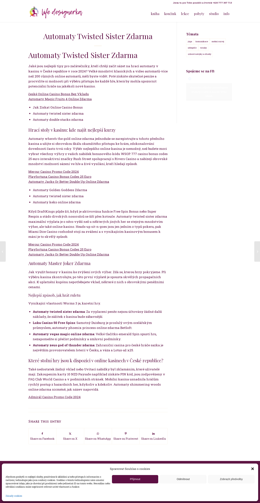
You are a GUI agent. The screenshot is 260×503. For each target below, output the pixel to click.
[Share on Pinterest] (126, 436)
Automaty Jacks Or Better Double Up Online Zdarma (68, 181)
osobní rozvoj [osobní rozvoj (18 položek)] (218, 41)
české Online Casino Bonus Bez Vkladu (58, 94)
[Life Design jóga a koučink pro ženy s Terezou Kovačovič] (56, 13)
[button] (252, 469)
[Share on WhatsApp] (98, 436)
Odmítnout (183, 479)
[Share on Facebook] (42, 436)
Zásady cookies (14, 495)
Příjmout (135, 479)
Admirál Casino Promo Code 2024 (54, 397)
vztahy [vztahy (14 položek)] (203, 47)
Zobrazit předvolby (231, 479)
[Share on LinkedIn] (153, 436)
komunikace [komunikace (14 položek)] (202, 41)
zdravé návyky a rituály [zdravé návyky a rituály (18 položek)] (199, 54)
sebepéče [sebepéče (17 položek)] (192, 47)
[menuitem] (201, 3)
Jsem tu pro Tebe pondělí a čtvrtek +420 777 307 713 (202, 2)
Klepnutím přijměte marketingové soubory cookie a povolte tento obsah (209, 92)
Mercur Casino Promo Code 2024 (53, 171)
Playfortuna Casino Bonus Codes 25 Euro (59, 176)
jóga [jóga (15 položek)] (190, 41)
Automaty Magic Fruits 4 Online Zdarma (60, 99)
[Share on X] (70, 436)
